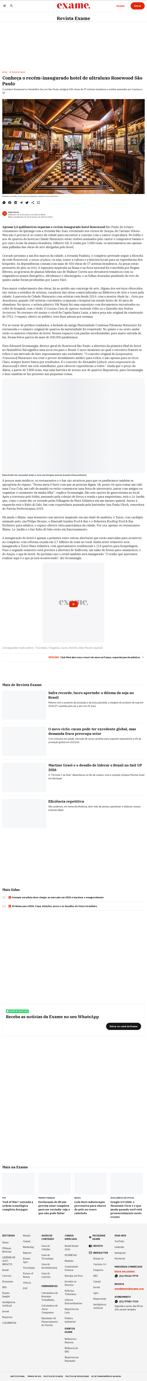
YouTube (119, 1241)
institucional (17, 1376)
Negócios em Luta (72, 1311)
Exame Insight (6, 1295)
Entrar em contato (125, 1271)
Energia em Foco (74, 1275)
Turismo (41, 647)
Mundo (26, 1235)
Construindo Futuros (71, 1268)
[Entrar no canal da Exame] (123, 1026)
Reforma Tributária (70, 1292)
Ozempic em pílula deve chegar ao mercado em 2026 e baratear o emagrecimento (56, 897)
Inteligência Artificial (8, 1304)
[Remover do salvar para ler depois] (38, 202)
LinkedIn (119, 1247)
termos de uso (34, 1376)
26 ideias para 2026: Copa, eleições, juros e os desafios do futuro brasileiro (52, 906)
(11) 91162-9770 (128, 1275)
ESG (4, 1287)
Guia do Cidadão (45, 1247)
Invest (5, 1311)
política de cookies (53, 1376)
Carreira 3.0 (99, 1264)
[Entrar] (138, 5)
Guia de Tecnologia (47, 1257)
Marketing (28, 1247)
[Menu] (4, 5)
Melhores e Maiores (71, 1340)
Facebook (120, 1258)
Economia (7, 1281)
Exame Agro (26, 1260)
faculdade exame (98, 1237)
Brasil (5, 1270)
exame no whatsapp (17, 1011)
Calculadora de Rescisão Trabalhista (49, 1296)
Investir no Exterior (71, 1283)
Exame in (98, 1258)
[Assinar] (120, 5)
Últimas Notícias (6, 1250)
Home (4, 72)
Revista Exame (73, 18)
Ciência (27, 1282)
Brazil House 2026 (72, 1247)
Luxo (64, 647)
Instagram (120, 1252)
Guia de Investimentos (49, 1266)
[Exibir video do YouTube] (73, 602)
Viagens (54, 647)
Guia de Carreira (46, 1275)
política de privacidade (77, 1376)
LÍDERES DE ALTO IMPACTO (8, 1261)
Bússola (69, 1260)
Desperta (98, 1270)
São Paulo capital (90, 647)
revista (98, 1245)
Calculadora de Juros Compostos (49, 1309)
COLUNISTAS (9, 1322)
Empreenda (99, 1298)
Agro (95, 1293)
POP (25, 1288)
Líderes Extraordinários (73, 1301)
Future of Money (28, 1275)
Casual (26, 1241)
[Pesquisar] (11, 5)
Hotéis (73, 647)
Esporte (27, 1252)
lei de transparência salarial (106, 1376)
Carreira (6, 1275)
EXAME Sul (71, 1255)
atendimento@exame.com (129, 1288)
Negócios (7, 1317)
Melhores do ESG (71, 1350)
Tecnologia (29, 1267)
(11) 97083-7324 (128, 1301)
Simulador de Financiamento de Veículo (49, 1322)
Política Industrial (70, 1320)
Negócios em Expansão (72, 1359)
